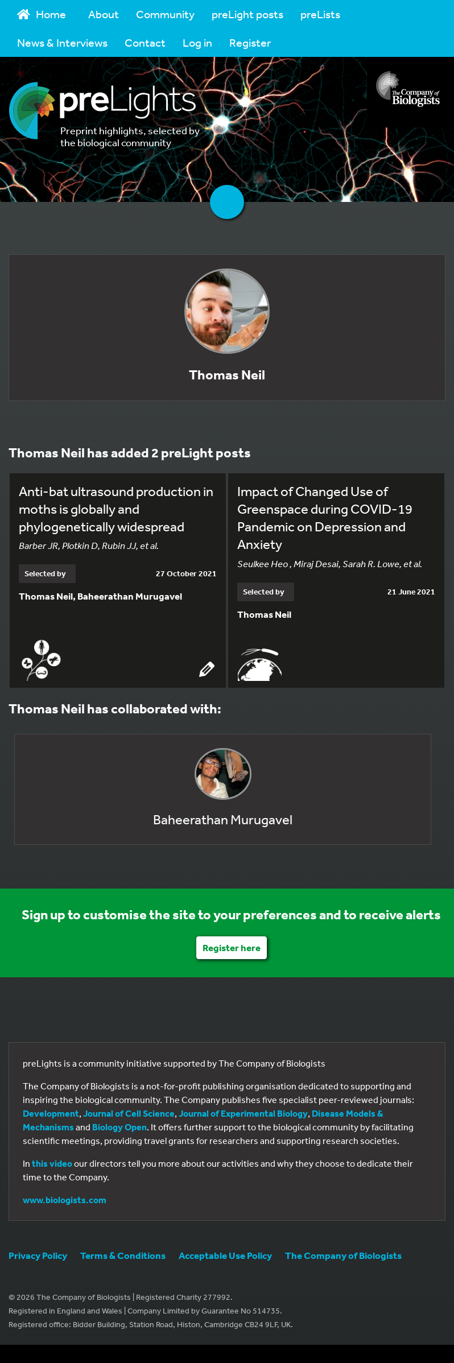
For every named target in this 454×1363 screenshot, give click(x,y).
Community (165, 13)
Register (250, 42)
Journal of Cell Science (129, 1113)
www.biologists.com (64, 1199)
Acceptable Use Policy (225, 1255)
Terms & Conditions (123, 1255)
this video (52, 1163)
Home (41, 13)
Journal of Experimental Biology (243, 1113)
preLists (320, 13)
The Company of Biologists (343, 1255)
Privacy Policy (38, 1255)
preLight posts (247, 13)
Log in (197, 42)
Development (51, 1113)
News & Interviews (62, 42)
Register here (232, 947)
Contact (145, 42)
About (103, 13)
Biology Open (119, 1127)
